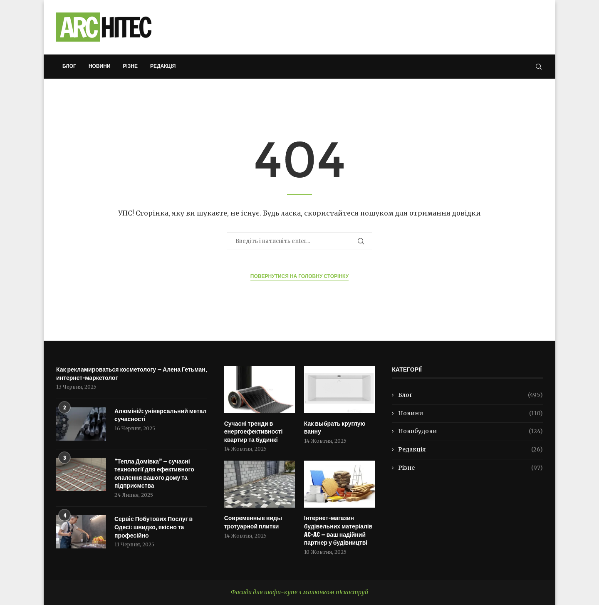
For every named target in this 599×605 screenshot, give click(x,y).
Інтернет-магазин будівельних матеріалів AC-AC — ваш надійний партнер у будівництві (338, 530)
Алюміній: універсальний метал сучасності (160, 415)
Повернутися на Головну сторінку (299, 276)
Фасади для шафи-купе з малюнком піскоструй (299, 592)
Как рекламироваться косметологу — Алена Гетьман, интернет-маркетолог (131, 374)
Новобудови (470, 431)
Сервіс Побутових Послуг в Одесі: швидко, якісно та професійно (153, 527)
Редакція (163, 65)
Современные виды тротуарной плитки (253, 522)
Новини (100, 65)
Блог (69, 65)
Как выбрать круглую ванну (335, 428)
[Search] (539, 67)
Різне (130, 65)
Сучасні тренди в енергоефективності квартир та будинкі (253, 432)
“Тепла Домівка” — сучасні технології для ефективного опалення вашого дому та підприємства (154, 474)
